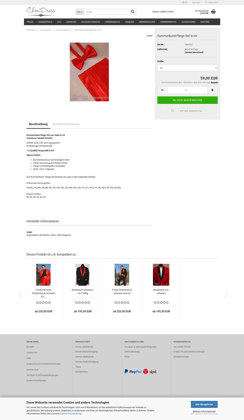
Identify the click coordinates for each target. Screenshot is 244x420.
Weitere (205, 22)
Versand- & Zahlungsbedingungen (42, 375)
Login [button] (196, 2)
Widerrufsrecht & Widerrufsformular (43, 364)
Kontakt (30, 347)
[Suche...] (79, 12)
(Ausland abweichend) (194, 52)
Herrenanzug (112, 22)
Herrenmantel (168, 22)
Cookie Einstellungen (36, 380)
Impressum (31, 352)
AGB (28, 358)
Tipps (78, 366)
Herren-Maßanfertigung (86, 351)
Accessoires (189, 22)
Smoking (71, 22)
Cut (59, 22)
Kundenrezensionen (66, 124)
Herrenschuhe (147, 22)
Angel (149, 35)
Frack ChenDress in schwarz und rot (122, 291)
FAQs (127, 356)
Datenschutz (32, 369)
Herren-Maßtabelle (84, 347)
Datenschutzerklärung (70, 413)
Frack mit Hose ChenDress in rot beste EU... (43, 293)
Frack (30, 22)
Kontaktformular (181, 356)
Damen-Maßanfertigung (86, 361)
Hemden (129, 22)
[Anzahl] (187, 90)
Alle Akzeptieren (204, 404)
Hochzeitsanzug (90, 22)
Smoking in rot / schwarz (161, 291)
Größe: (160, 61)
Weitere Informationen (204, 411)
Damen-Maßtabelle (84, 356)
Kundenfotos (81, 372)
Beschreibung (38, 124)
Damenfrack (45, 22)
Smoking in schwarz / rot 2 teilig (83, 291)
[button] (185, 2)
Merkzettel (211, 2)
